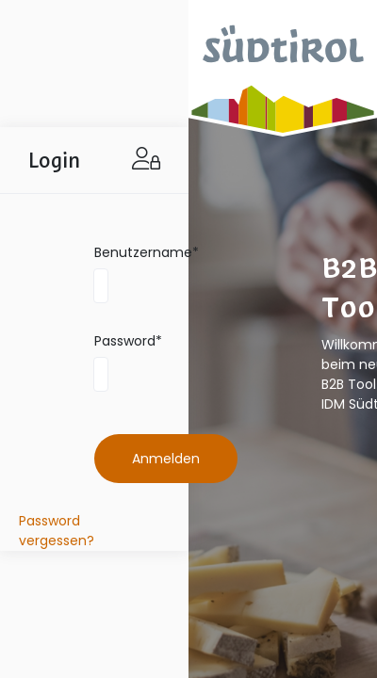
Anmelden (166, 458)
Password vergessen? (56, 530)
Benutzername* (146, 252)
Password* (128, 340)
